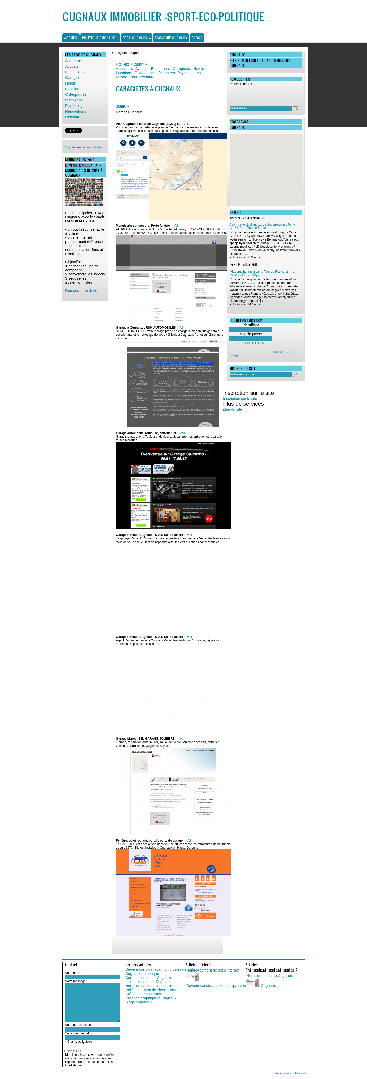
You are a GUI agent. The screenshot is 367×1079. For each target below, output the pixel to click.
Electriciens (74, 72)
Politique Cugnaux (98, 37)
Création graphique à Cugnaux (150, 998)
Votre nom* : (73, 973)
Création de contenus (143, 994)
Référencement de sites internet (151, 990)
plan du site (232, 409)
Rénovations (75, 111)
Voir (186, 124)
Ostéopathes (75, 94)
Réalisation (301, 1073)
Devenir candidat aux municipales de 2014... (162, 969)
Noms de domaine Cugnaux (148, 986)
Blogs (197, 37)
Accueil (71, 37)
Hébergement (283, 1073)
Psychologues (76, 106)
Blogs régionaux (138, 1002)
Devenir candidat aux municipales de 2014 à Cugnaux (231, 986)
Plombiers (73, 100)
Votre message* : (76, 981)
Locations (73, 89)
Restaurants (75, 117)
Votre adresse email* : (80, 1025)
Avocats (71, 66)
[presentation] (262, 94)
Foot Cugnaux (135, 37)
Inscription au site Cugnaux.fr (149, 982)
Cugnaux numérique (142, 974)
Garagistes (74, 78)
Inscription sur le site (240, 399)
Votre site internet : (78, 1033)
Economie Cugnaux (171, 37)
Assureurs (73, 61)
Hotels (70, 83)
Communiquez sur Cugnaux (148, 978)
